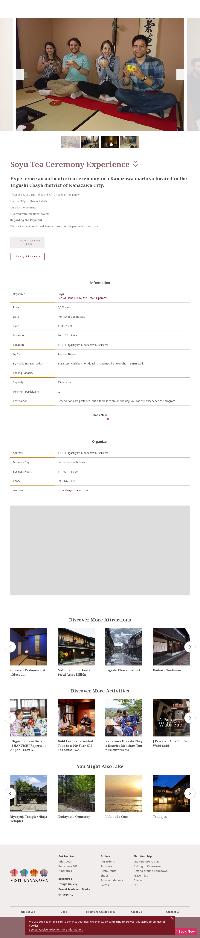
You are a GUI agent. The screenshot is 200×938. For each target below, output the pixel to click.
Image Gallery (67, 884)
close (172, 918)
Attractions (108, 861)
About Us (136, 911)
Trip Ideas (65, 861)
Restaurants (108, 871)
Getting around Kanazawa (150, 871)
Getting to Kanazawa (147, 866)
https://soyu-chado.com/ (73, 490)
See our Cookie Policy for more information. (56, 929)
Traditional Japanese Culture (26, 242)
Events (105, 885)
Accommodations (112, 880)
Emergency (65, 894)
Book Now (100, 415)
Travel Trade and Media (74, 889)
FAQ (135, 885)
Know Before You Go (146, 861)
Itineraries (65, 871)
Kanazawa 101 (67, 866)
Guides (137, 880)
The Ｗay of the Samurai (27, 256)
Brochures (65, 878)
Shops (105, 875)
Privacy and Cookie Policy (100, 911)
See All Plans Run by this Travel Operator (82, 298)
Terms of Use (27, 911)
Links (63, 911)
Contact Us (173, 911)
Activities (106, 866)
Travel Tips (140, 875)
